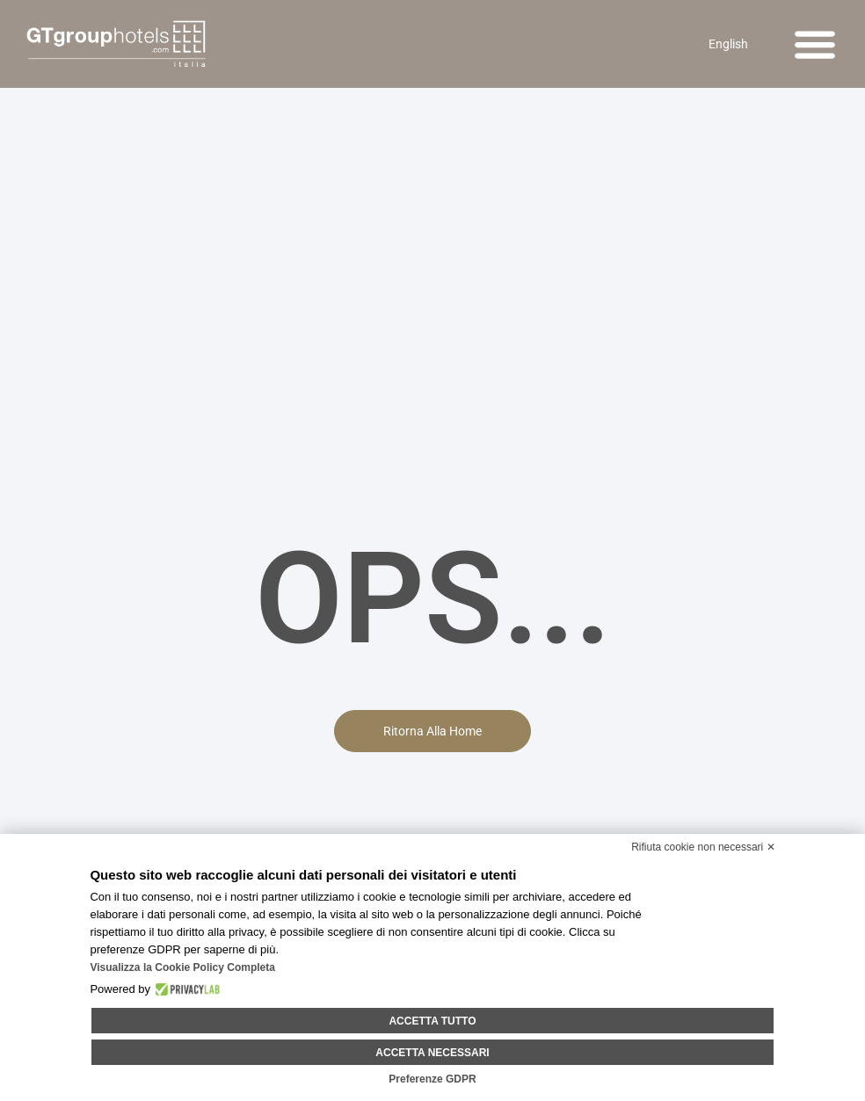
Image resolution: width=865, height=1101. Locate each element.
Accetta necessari (432, 1053)
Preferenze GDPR (432, 1079)
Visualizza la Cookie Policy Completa (182, 969)
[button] (814, 44)
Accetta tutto (432, 1022)
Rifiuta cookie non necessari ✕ (702, 849)
